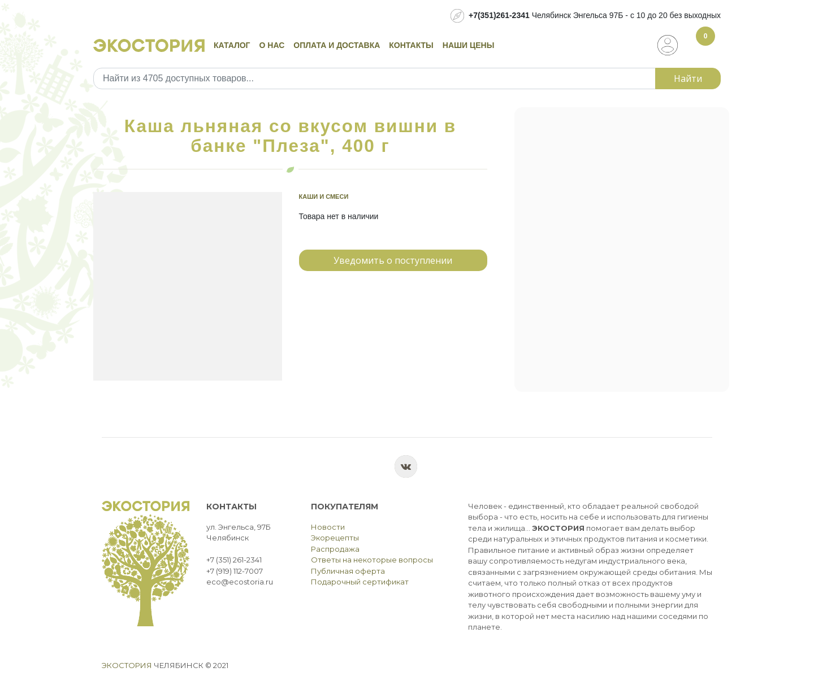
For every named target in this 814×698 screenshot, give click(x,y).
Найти (688, 78)
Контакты (411, 45)
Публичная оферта (348, 570)
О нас (272, 45)
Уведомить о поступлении (393, 260)
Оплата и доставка (336, 45)
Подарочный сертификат (360, 581)
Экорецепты (335, 537)
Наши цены (469, 45)
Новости (328, 526)
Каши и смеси (324, 196)
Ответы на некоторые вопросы (372, 559)
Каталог (232, 45)
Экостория (127, 665)
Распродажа (335, 548)
